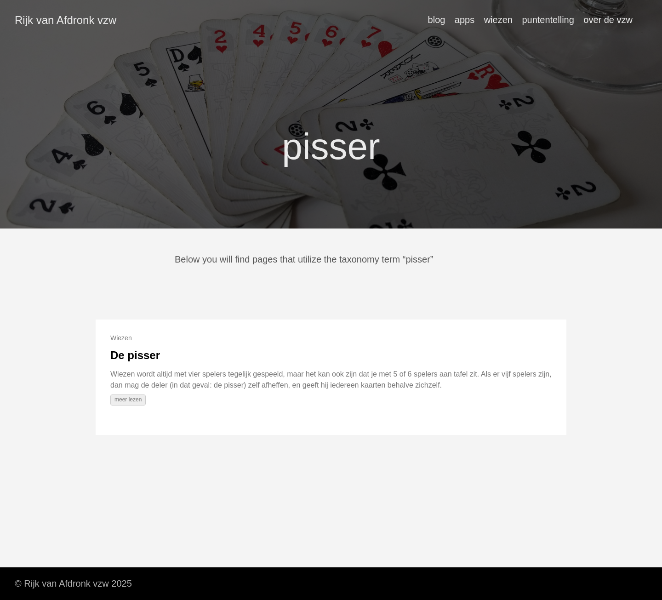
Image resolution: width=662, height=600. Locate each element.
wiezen (498, 20)
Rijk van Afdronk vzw (65, 20)
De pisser (135, 355)
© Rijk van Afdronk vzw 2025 (73, 583)
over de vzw (608, 20)
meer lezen (128, 399)
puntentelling (548, 20)
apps (464, 20)
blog (436, 20)
